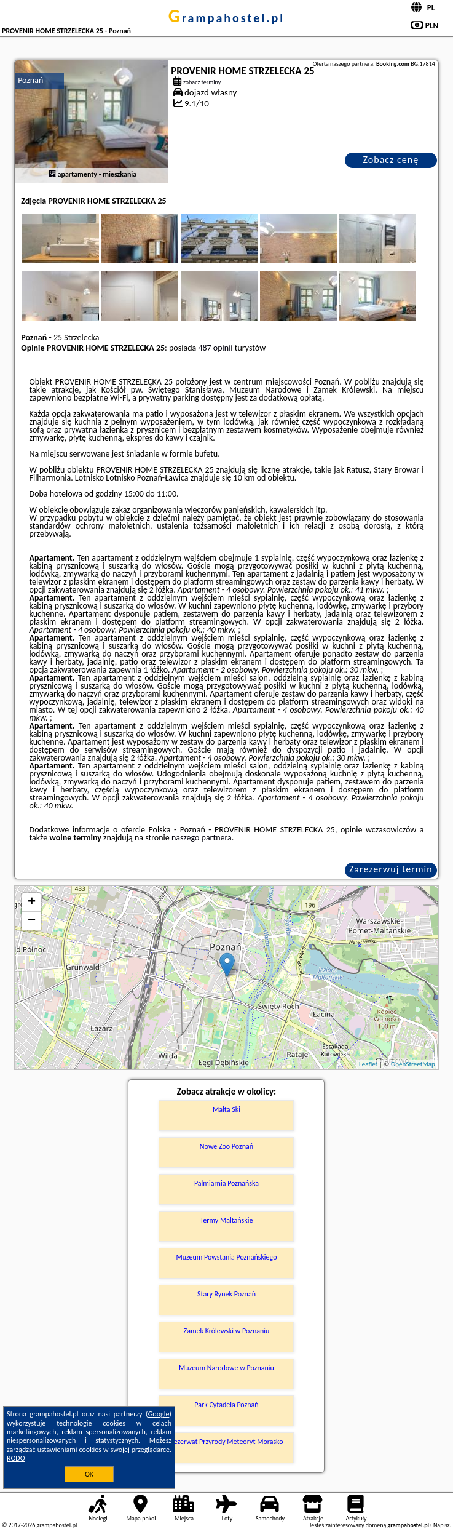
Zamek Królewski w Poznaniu (227, 1331)
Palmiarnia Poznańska (226, 1183)
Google (159, 1414)
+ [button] (32, 902)
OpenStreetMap (413, 1064)
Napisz (441, 1525)
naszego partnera (201, 837)
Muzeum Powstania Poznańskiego (226, 1257)
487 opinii (215, 348)
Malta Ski (226, 1109)
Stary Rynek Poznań (226, 1294)
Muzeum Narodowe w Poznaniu (226, 1367)
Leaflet (368, 1064)
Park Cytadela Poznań (226, 1404)
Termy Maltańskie (226, 1220)
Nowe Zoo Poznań (226, 1146)
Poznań (30, 80)
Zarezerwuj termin (391, 869)
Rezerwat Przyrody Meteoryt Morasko (226, 1441)
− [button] (32, 921)
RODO (16, 1458)
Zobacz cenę (391, 160)
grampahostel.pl (226, 17)
